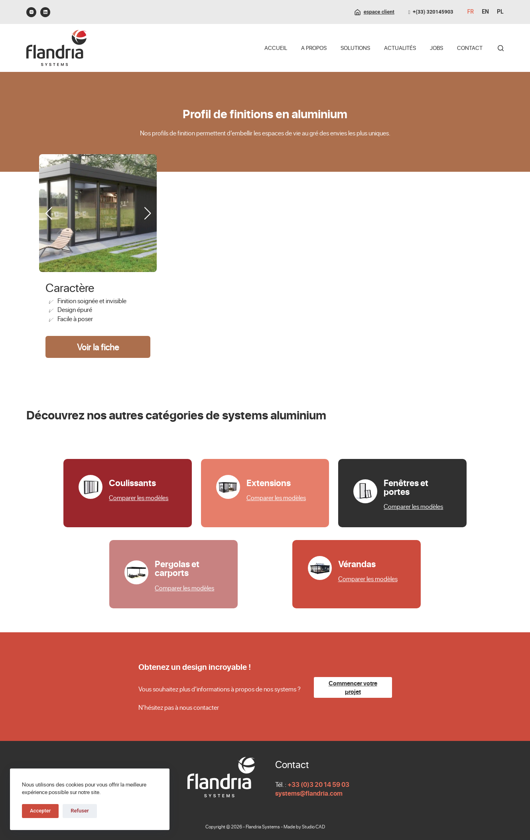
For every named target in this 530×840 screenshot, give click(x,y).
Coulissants (132, 483)
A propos (314, 48)
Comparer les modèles (138, 497)
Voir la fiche (98, 347)
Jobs (436, 48)
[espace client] (374, 12)
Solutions (355, 48)
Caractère (69, 287)
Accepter (40, 811)
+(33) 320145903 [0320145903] (430, 12)
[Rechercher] (501, 48)
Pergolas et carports (177, 568)
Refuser (80, 811)
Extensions (268, 483)
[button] (147, 213)
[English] (485, 12)
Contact (470, 48)
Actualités (400, 48)
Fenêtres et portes (406, 487)
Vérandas (357, 564)
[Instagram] (31, 12)
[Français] (470, 12)
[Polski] (500, 12)
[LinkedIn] (45, 12)
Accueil (275, 48)
